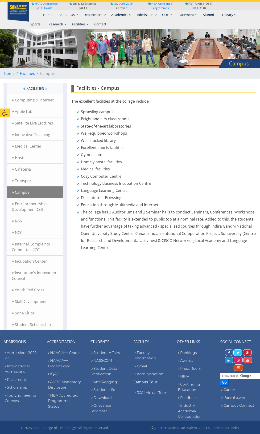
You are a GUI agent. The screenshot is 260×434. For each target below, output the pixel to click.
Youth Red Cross (28, 290)
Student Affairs (105, 352)
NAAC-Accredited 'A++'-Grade (45, 6)
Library (229, 14)
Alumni (208, 14)
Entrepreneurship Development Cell (29, 206)
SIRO (195, 8)
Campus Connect (238, 405)
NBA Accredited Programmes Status (63, 401)
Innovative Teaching (31, 134)
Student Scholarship (31, 324)
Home (9, 73)
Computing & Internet (33, 100)
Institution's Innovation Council (34, 275)
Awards (185, 360)
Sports (35, 24)
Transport (22, 180)
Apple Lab (22, 111)
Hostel (19, 157)
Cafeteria (21, 169)
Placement (187, 14)
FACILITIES (35, 88)
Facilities (80, 24)
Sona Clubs (23, 313)
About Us (69, 14)
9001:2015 (126, 4)
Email (141, 366)
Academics (121, 14)
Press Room (189, 368)
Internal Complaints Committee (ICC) (31, 246)
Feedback (188, 397)
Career (229, 389)
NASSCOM (101, 360)
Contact (100, 24)
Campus (20, 192)
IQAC (53, 374)
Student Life (103, 389)
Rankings (187, 352)
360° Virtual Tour (150, 392)
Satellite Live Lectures (32, 123)
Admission (147, 14)
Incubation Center (29, 261)
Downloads (102, 397)
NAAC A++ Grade (64, 352)
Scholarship (16, 387)
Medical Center (26, 146)
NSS (17, 221)
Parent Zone (234, 397)
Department (94, 14)
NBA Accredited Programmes (161, 6)
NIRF (183, 376)
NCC (17, 232)
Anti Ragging (104, 382)
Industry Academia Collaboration (190, 411)
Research (57, 24)
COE (167, 14)
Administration (149, 374)
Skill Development (29, 301)
